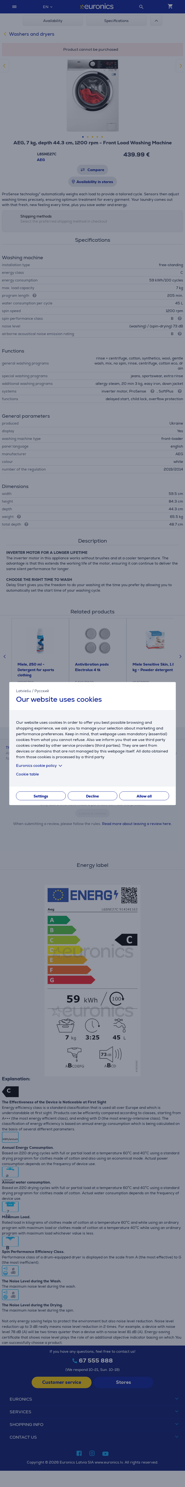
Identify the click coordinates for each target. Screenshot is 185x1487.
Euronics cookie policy (40, 765)
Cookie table (27, 774)
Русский (42, 690)
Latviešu (23, 690)
